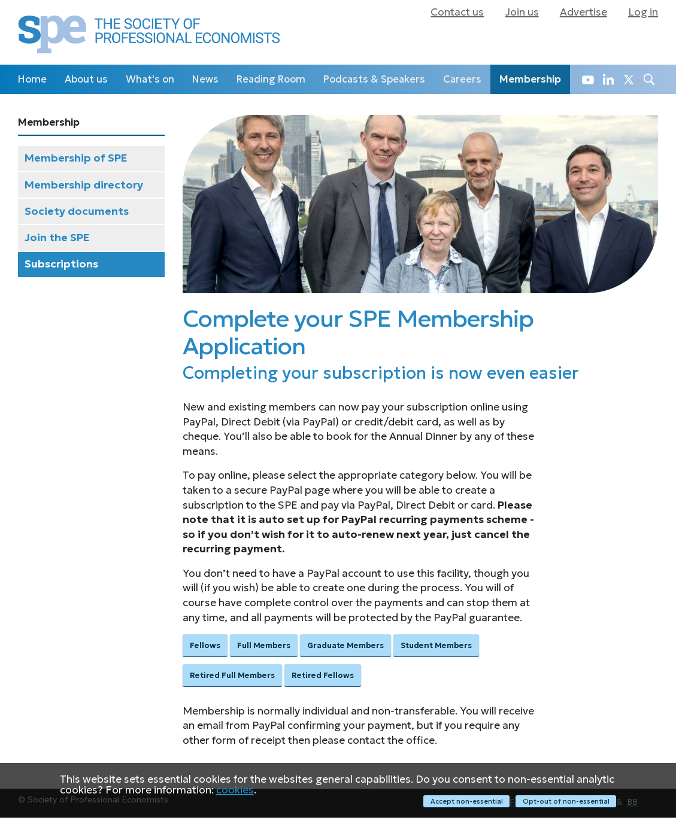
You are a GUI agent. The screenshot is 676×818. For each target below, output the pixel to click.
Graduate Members (348, 646)
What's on (150, 79)
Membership (530, 79)
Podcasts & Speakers (374, 79)
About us (86, 79)
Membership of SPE (76, 158)
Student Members (440, 646)
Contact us (457, 12)
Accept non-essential (465, 801)
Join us (522, 12)
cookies (235, 790)
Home (32, 79)
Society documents (77, 211)
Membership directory (84, 184)
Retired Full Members (232, 677)
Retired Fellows (324, 677)
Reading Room (271, 79)
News (205, 79)
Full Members (265, 646)
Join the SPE (57, 237)
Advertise (583, 12)
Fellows (205, 646)
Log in (643, 12)
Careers (462, 79)
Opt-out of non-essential (566, 801)
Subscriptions (61, 263)
